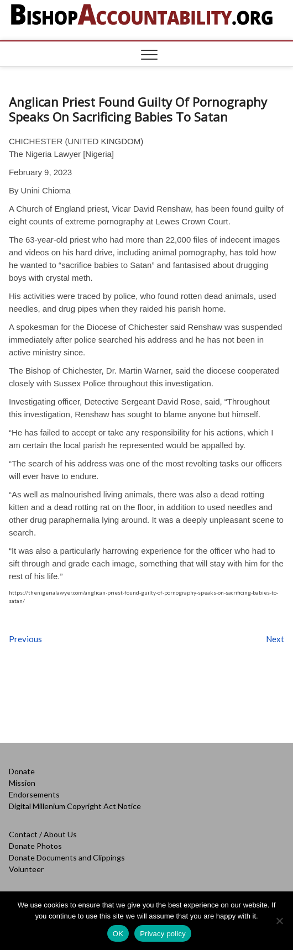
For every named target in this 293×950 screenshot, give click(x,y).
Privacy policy (163, 934)
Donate (22, 771)
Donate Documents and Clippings (67, 857)
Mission (22, 783)
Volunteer (26, 869)
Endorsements (34, 794)
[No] (279, 920)
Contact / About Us (43, 834)
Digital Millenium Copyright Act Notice (75, 806)
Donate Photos (35, 846)
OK (118, 934)
